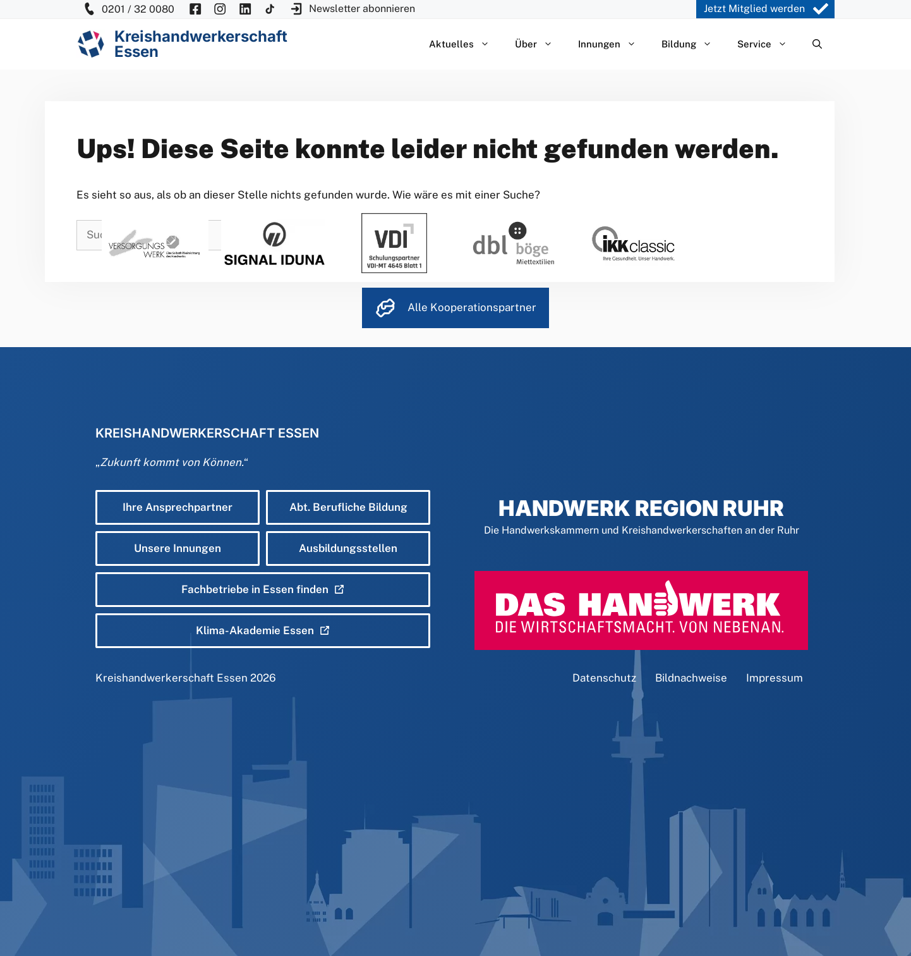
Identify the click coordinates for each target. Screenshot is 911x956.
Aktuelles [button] (465, 44)
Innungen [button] (613, 44)
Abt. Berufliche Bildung (348, 507)
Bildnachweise (691, 677)
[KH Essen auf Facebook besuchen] (195, 9)
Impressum (774, 677)
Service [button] (768, 44)
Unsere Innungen (177, 548)
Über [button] (540, 44)
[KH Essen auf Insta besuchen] (219, 9)
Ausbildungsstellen (348, 548)
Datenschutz (604, 677)
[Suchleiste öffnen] (817, 44)
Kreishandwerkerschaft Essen (171, 677)
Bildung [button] (693, 44)
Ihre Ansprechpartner (177, 507)
